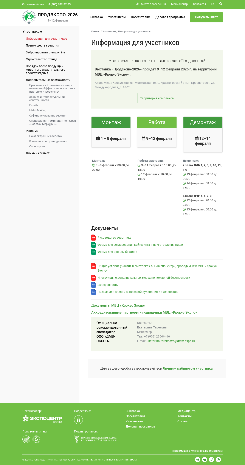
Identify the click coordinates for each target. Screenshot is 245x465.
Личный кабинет (38, 153)
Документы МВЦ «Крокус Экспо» (118, 305)
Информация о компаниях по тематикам (197, 450)
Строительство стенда (41, 59)
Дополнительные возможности (48, 80)
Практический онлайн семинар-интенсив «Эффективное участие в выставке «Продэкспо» (52, 88)
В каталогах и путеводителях (48, 141)
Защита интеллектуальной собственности (47, 98)
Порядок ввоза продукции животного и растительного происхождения (45, 69)
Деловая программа (170, 17)
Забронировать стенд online (45, 52)
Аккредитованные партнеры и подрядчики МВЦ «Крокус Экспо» (144, 312)
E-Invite (33, 105)
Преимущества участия (42, 45)
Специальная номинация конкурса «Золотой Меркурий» (52, 122)
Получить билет (206, 17)
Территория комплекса (157, 98)
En (212, 4)
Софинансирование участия (47, 115)
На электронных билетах (45, 136)
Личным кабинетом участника (188, 368)
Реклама (32, 130)
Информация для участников (46, 38)
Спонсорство (37, 146)
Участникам (117, 17)
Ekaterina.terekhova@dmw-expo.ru (171, 341)
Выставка (96, 17)
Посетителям (140, 17)
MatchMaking (37, 110)
